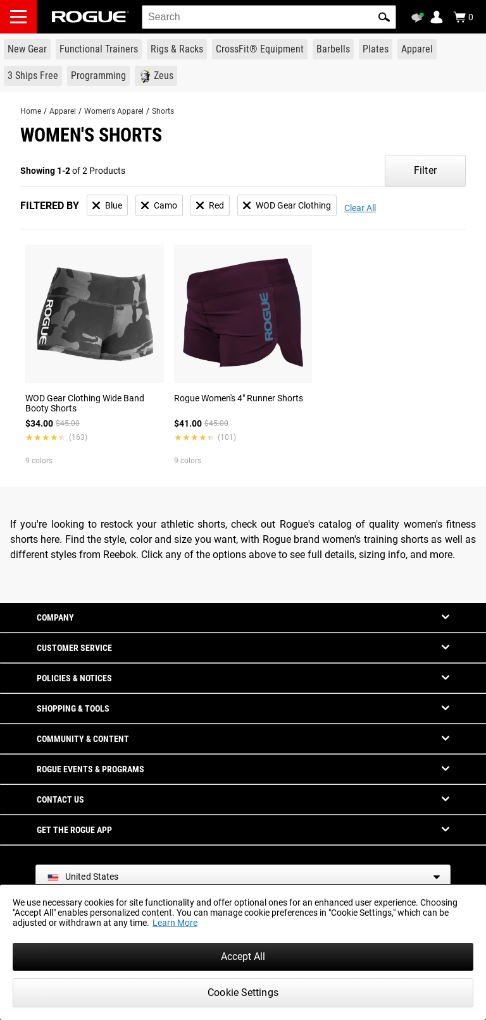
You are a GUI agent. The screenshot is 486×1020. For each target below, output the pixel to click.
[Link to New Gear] (27, 49)
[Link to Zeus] (156, 76)
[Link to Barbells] (333, 49)
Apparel (62, 111)
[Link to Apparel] (417, 49)
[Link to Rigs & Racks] (177, 49)
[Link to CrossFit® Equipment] (260, 49)
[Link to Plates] (375, 49)
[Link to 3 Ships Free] (33, 76)
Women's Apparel (114, 111)
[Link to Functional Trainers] (99, 49)
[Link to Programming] (98, 76)
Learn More (175, 923)
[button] (384, 17)
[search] (269, 17)
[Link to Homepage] (90, 17)
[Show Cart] (463, 17)
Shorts (163, 111)
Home (30, 111)
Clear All (360, 208)
